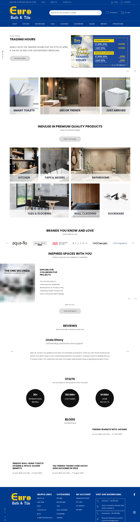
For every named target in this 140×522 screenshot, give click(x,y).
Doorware (61, 514)
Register (125, 2)
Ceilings (59, 518)
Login (114, 2)
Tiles (58, 506)
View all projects (70, 311)
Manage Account (82, 498)
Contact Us (67, 2)
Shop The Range (70, 139)
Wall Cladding (62, 510)
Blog (43, 2)
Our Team (40, 502)
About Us (54, 2)
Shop (39, 506)
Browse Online (19, 58)
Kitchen (59, 498)
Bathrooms (61, 502)
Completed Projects (44, 518)
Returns (79, 510)
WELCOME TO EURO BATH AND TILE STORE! (23, 2)
